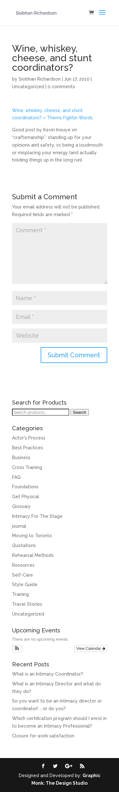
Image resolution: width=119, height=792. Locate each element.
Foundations (25, 486)
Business (21, 457)
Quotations (24, 545)
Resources (23, 565)
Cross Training (27, 467)
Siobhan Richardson (40, 79)
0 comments (61, 86)
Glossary (21, 506)
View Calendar (90, 648)
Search (79, 412)
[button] (17, 648)
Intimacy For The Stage (37, 516)
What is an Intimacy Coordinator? (47, 673)
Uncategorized (28, 86)
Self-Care (22, 575)
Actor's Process (28, 437)
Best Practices (27, 447)
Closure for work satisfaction (43, 735)
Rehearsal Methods (33, 555)
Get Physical (25, 496)
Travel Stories (27, 604)
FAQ (16, 477)
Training (20, 594)
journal (19, 526)
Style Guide (24, 584)
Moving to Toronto (32, 535)
